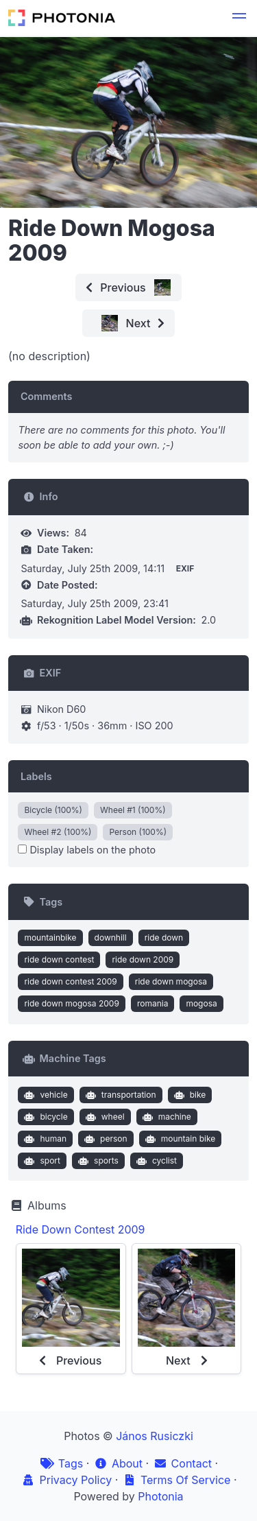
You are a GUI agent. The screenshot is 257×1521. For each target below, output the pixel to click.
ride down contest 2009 (70, 981)
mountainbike (50, 937)
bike (188, 1095)
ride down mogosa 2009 (71, 1003)
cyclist (155, 1161)
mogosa (201, 1003)
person (104, 1139)
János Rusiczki (154, 1436)
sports (97, 1161)
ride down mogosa (171, 981)
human (43, 1139)
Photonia (160, 1496)
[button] (239, 18)
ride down (164, 937)
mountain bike (178, 1139)
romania (153, 1003)
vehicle (44, 1095)
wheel (103, 1117)
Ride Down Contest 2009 (80, 1229)
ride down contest (59, 959)
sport (40, 1161)
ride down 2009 (142, 959)
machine (165, 1117)
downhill (111, 937)
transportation (119, 1095)
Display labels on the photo (87, 850)
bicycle (44, 1117)
